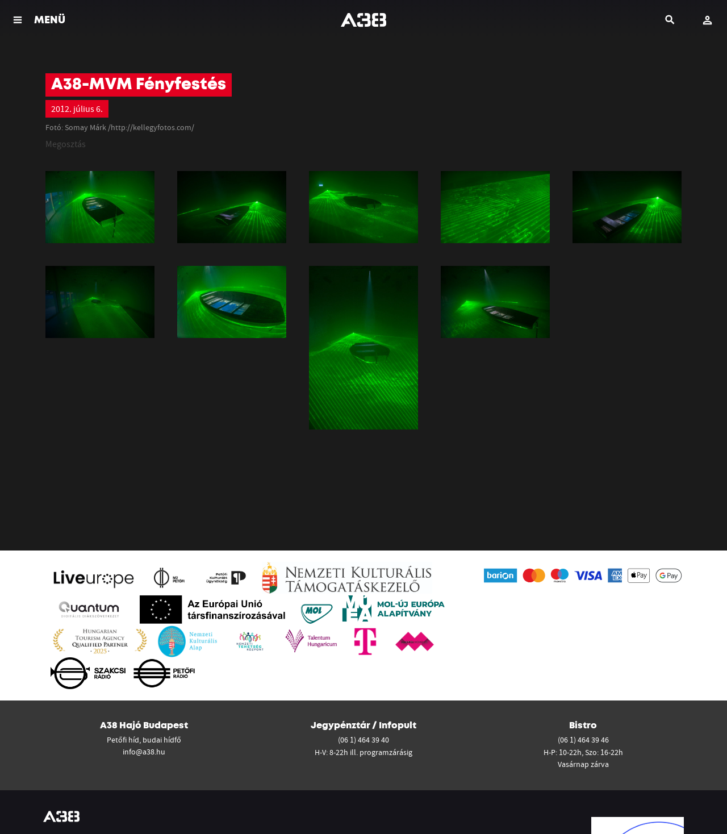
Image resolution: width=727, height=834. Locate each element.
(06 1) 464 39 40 (363, 740)
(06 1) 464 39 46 (583, 740)
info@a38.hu (144, 752)
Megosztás (65, 143)
